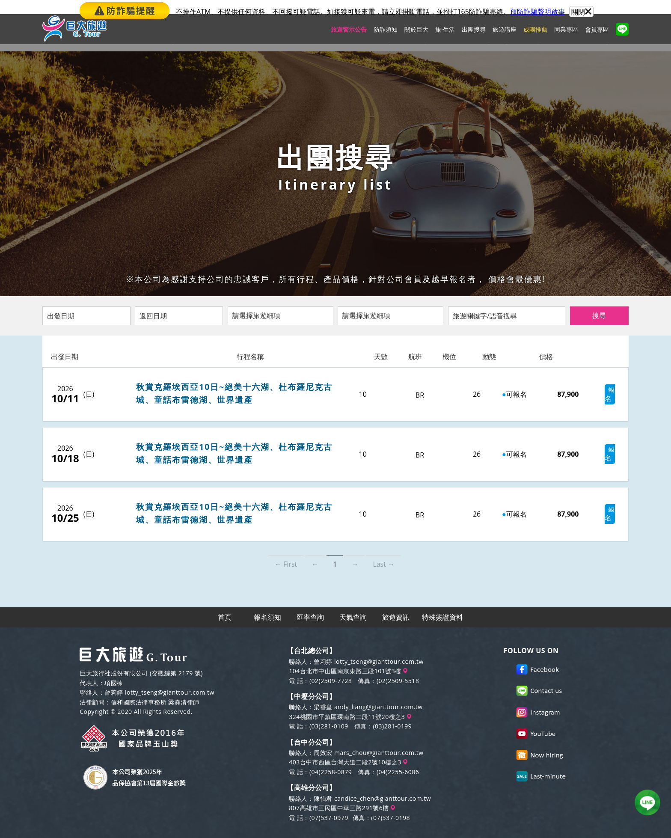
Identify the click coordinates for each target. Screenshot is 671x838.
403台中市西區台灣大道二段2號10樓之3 (348, 748)
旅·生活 (445, 37)
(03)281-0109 (328, 712)
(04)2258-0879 (330, 758)
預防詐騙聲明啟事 (537, 11)
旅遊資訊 (396, 602)
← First (286, 549)
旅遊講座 (505, 37)
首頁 (225, 602)
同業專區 (566, 37)
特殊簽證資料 (442, 602)
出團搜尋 (474, 37)
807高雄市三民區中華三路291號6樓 (342, 794)
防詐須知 (386, 37)
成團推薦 (535, 37)
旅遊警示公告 (349, 37)
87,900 (545, 394)
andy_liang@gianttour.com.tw (378, 693)
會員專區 (597, 37)
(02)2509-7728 (330, 667)
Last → (384, 549)
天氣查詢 (353, 602)
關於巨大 (416, 37)
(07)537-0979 (328, 803)
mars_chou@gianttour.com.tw (379, 739)
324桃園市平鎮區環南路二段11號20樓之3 (350, 702)
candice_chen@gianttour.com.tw (382, 784)
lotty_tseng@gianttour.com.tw (169, 679)
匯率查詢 (310, 602)
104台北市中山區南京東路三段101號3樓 (348, 657)
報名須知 (268, 602)
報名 (590, 394)
